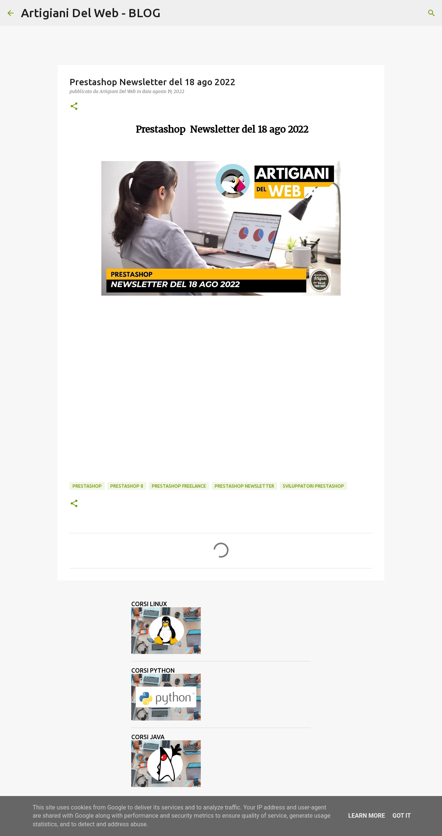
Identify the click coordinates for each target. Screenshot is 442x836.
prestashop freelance (179, 486)
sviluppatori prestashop (313, 486)
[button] (74, 107)
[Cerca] (170, 13)
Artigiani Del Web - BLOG (90, 12)
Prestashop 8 (126, 486)
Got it (401, 815)
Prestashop (87, 486)
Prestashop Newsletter (244, 486)
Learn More (366, 815)
